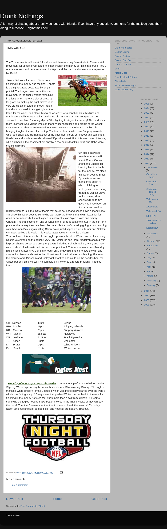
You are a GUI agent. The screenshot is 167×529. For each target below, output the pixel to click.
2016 (147, 145)
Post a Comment (19, 485)
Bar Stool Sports (123, 47)
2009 (147, 300)
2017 (147, 140)
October (151, 241)
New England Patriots (126, 77)
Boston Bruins (122, 52)
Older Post (99, 499)
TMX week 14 (153, 211)
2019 (147, 131)
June (150, 262)
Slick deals (120, 81)
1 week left (152, 206)
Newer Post (14, 499)
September (152, 245)
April (149, 271)
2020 (147, 126)
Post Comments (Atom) (33, 506)
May (149, 267)
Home (57, 499)
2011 (147, 291)
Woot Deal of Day (124, 89)
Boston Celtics (122, 56)
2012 (147, 163)
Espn (117, 68)
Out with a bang (151, 175)
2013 (147, 158)
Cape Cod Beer (123, 64)
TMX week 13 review (153, 222)
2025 (147, 103)
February (152, 280)
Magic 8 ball (121, 73)
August (151, 253)
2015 (147, 149)
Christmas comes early (151, 192)
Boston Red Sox (123, 60)
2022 (147, 117)
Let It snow (152, 227)
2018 (147, 136)
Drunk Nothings (21, 16)
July (149, 257)
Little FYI (151, 216)
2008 (147, 304)
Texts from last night (125, 85)
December (152, 167)
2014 (147, 154)
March (150, 276)
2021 (147, 122)
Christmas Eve (151, 183)
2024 (147, 108)
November (152, 233)
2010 (147, 295)
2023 (147, 112)
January (151, 285)
